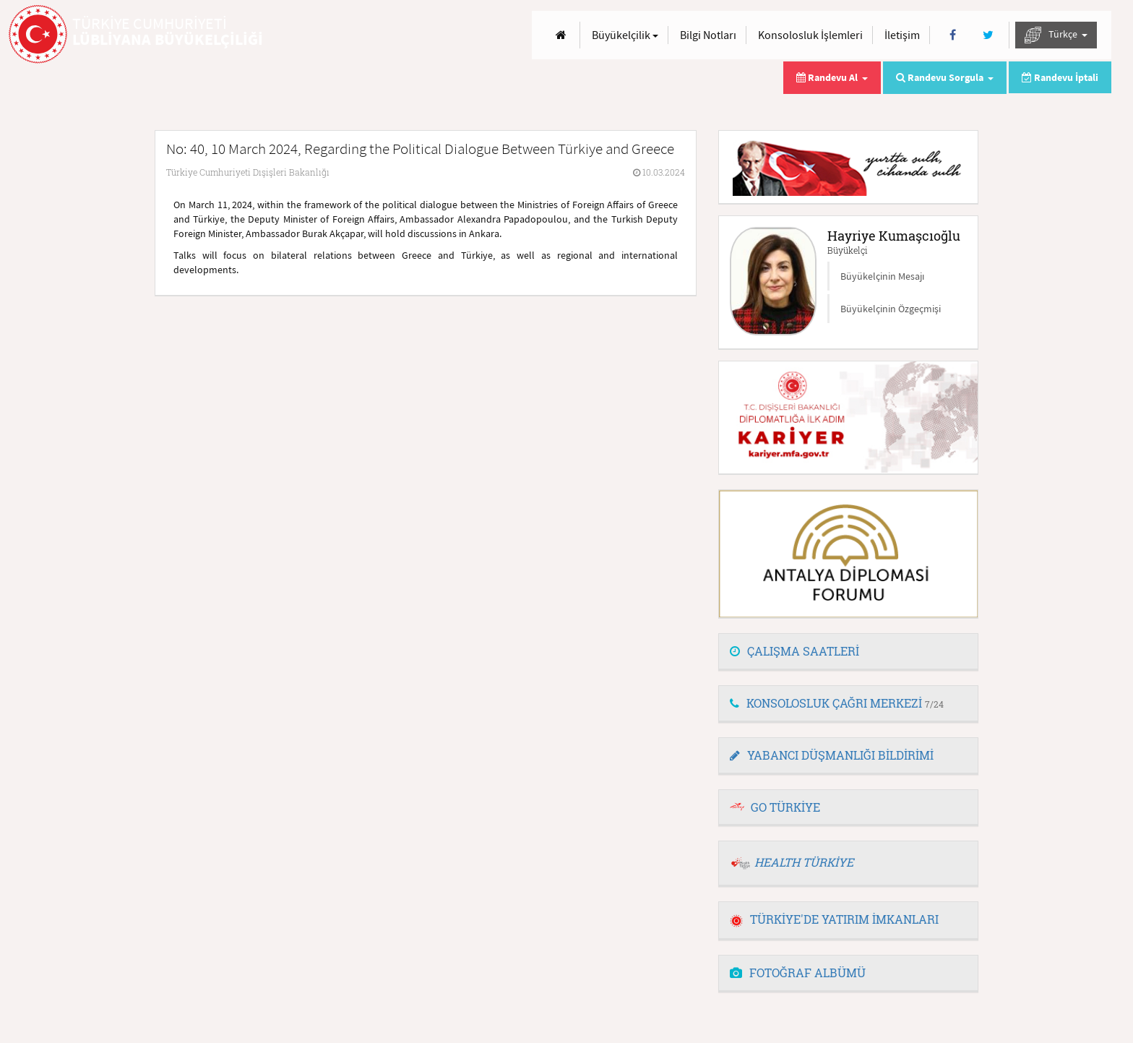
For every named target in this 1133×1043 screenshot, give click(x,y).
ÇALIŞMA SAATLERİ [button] (794, 650)
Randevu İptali (1060, 77)
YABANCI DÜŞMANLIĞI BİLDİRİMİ (832, 755)
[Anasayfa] (561, 35)
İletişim (902, 34)
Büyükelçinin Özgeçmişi (890, 308)
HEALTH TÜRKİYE (803, 862)
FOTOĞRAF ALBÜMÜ (798, 972)
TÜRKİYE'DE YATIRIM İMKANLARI (834, 919)
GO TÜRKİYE (785, 807)
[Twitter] (988, 35)
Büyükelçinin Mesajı (882, 276)
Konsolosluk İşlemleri (810, 34)
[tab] (848, 652)
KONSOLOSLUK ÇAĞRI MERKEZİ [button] (837, 703)
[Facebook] (953, 35)
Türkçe (1056, 35)
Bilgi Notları (708, 34)
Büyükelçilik (625, 34)
